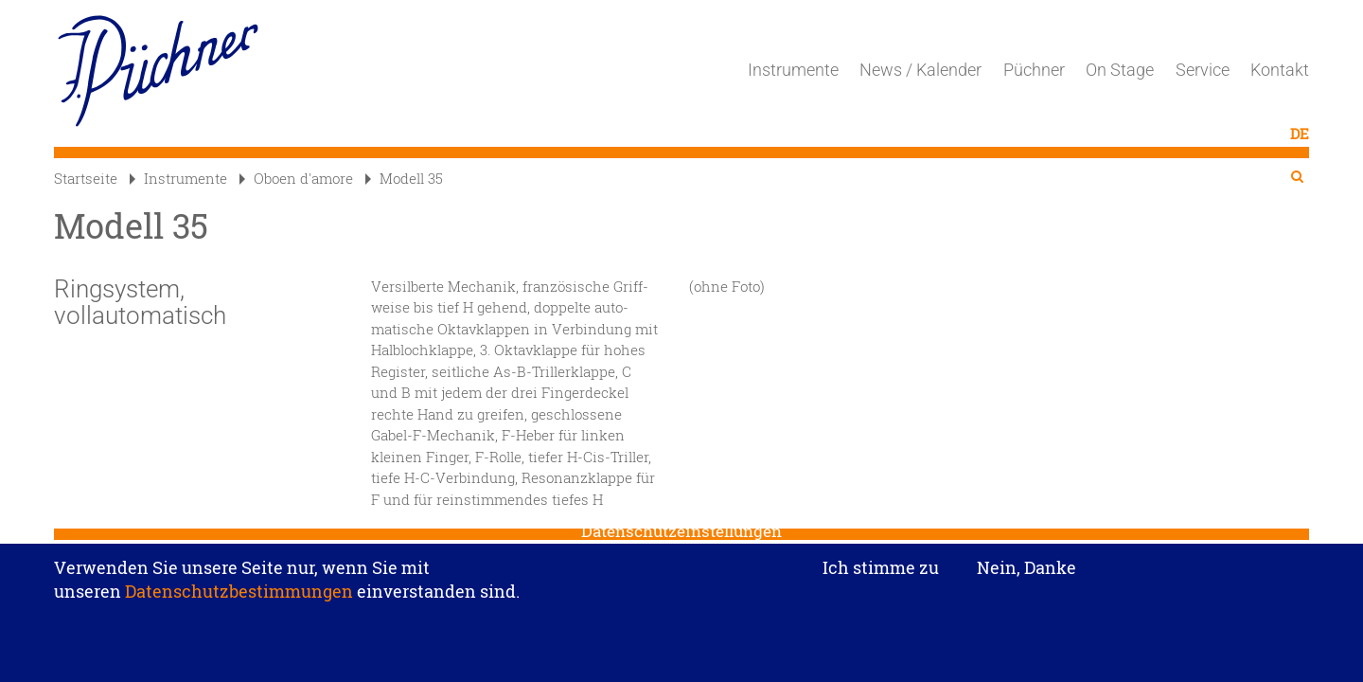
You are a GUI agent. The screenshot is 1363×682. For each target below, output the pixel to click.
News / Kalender (920, 70)
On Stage (1120, 70)
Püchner (1034, 70)
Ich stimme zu (881, 576)
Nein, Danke (1026, 576)
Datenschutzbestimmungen (239, 600)
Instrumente (793, 70)
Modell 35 (404, 178)
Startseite (85, 178)
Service (1203, 70)
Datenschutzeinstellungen (681, 539)
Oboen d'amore (296, 178)
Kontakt (1279, 70)
